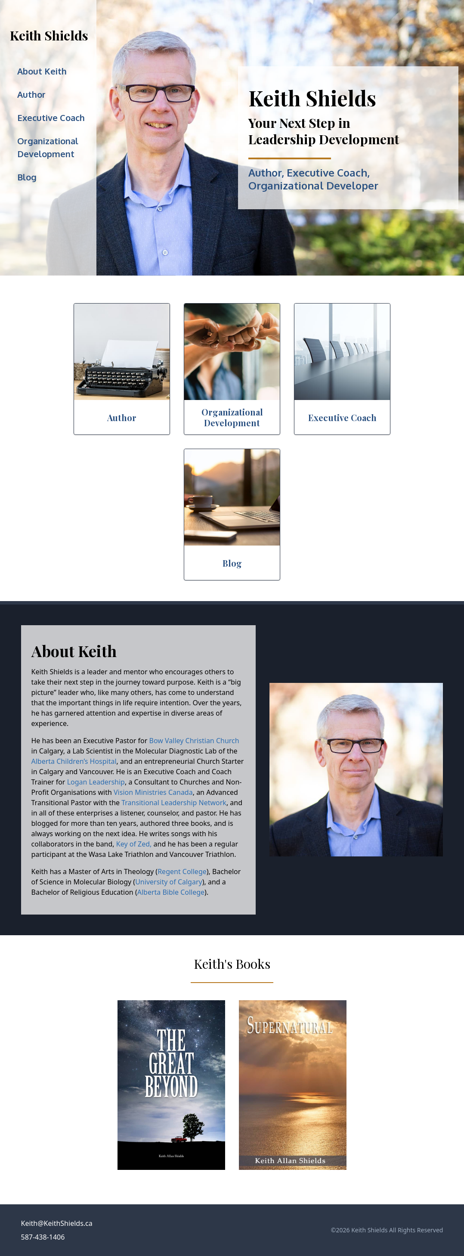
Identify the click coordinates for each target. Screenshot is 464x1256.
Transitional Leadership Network (173, 802)
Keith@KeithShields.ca (57, 1223)
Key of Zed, (134, 844)
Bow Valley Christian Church (194, 740)
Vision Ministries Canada (153, 792)
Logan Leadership (96, 782)
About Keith (42, 71)
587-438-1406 (43, 1237)
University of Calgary (168, 882)
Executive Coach (51, 117)
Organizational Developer (313, 185)
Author (31, 94)
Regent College (182, 871)
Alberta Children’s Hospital (74, 761)
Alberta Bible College (170, 892)
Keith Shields (49, 35)
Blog (27, 177)
